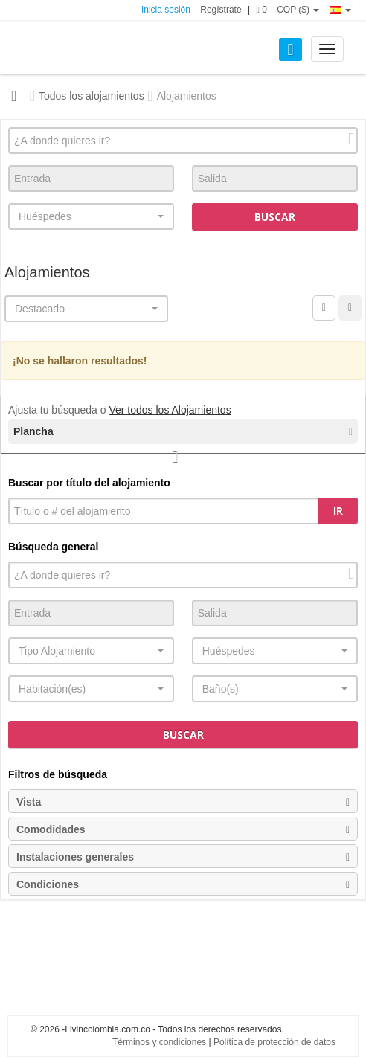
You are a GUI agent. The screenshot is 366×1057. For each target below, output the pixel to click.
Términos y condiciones (159, 1042)
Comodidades (183, 829)
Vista (183, 802)
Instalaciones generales (183, 857)
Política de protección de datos (275, 1042)
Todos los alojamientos (91, 96)
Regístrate (220, 9)
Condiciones (183, 884)
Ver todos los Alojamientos (170, 410)
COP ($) (298, 9)
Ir (338, 511)
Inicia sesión (165, 9)
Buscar (274, 217)
